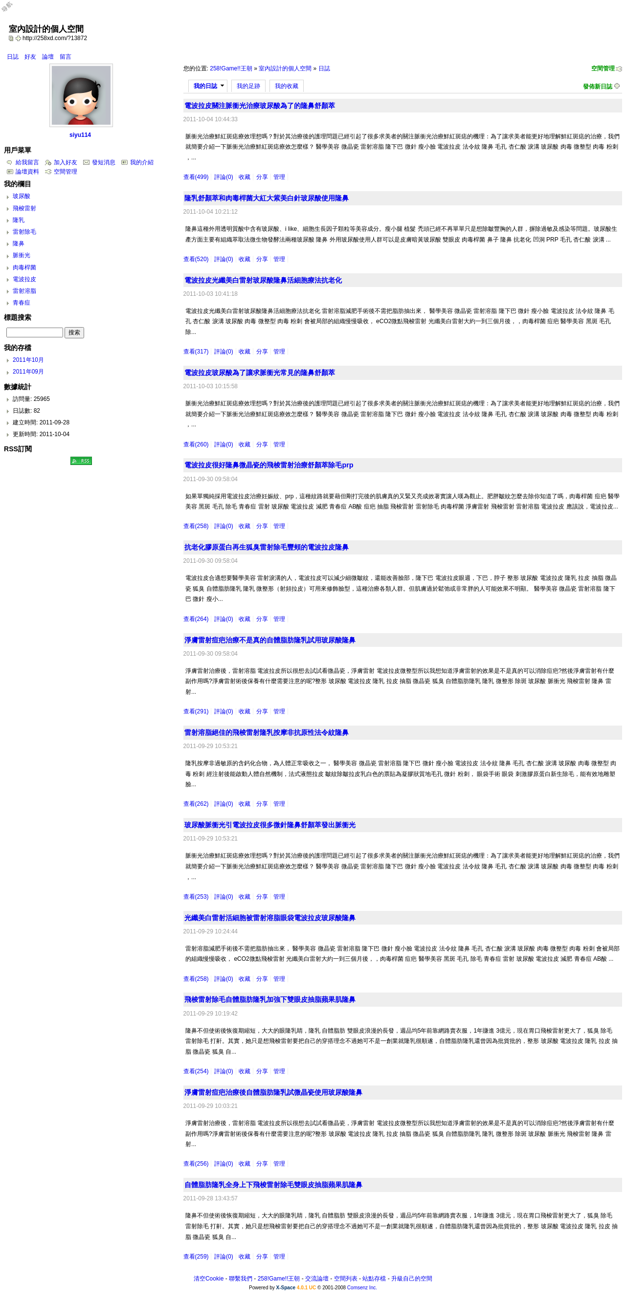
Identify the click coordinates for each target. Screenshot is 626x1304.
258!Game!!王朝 (231, 68)
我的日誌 (205, 86)
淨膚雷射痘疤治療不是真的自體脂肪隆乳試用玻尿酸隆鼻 (270, 640)
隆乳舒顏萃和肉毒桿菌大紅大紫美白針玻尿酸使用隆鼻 (266, 198)
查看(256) (196, 1163)
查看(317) (196, 351)
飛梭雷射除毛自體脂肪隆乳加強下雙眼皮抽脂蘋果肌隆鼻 (270, 999)
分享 (262, 177)
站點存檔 (374, 1278)
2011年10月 (28, 359)
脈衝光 (21, 255)
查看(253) (196, 896)
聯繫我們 (240, 1278)
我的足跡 (248, 86)
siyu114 (80, 135)
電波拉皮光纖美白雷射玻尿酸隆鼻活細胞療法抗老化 (263, 280)
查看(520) (196, 259)
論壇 (48, 56)
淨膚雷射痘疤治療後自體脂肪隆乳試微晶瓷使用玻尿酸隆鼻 (273, 1092)
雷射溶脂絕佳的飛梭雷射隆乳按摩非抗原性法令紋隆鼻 (266, 732)
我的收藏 (286, 86)
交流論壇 (317, 1278)
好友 (30, 56)
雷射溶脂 (24, 290)
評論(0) (223, 177)
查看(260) (196, 444)
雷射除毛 (24, 231)
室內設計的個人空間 (285, 68)
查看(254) (196, 1071)
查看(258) (196, 526)
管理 (279, 177)
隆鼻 (18, 243)
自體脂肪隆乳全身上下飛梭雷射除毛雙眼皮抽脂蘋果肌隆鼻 (273, 1185)
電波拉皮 (24, 279)
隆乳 (18, 220)
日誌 (13, 56)
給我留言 (27, 162)
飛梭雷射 (24, 208)
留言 (65, 56)
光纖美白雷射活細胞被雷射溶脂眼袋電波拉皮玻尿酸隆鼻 (270, 918)
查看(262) (196, 803)
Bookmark (19, 38)
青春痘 (21, 302)
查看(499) (196, 177)
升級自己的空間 (411, 1278)
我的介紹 (142, 162)
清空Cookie (209, 1278)
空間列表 (346, 1278)
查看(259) (196, 1256)
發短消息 (103, 162)
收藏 (244, 177)
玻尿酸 (21, 196)
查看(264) (196, 619)
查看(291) (196, 711)
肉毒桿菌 (24, 267)
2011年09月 (28, 371)
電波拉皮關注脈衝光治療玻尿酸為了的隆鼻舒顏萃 (259, 106)
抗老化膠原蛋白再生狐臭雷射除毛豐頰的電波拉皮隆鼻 (266, 547)
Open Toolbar (12, 10)
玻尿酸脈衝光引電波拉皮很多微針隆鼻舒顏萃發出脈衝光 (270, 825)
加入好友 (65, 162)
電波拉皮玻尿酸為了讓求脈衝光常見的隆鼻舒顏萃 (259, 372)
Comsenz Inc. (362, 1287)
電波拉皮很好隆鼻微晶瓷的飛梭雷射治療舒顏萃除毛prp (268, 465)
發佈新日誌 (597, 86)
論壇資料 (27, 171)
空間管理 (603, 68)
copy (12, 38)
